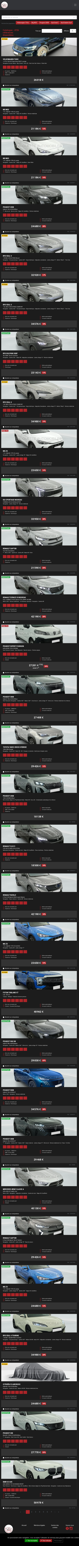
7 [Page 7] (51, 1512)
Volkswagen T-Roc (23, 22)
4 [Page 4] (39, 1512)
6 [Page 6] (47, 1512)
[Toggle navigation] (75, 5)
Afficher (66, 31)
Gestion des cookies (55, 1526)
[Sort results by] (52, 31)
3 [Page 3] (35, 1512)
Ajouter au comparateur (12, 85)
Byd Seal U (54, 22)
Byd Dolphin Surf (66, 22)
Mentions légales (39, 1525)
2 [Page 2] (31, 1512)
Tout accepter (31, 1540)
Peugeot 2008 (44, 22)
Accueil (24, 1525)
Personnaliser (58, 1540)
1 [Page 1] (27, 1512)
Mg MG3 (34, 22)
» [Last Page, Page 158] (58, 1512)
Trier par (38, 31)
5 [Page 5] (43, 1512)
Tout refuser (46, 1540)
